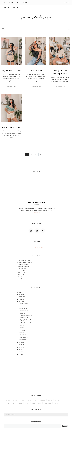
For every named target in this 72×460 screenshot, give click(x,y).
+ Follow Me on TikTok (23, 260)
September (23, 311)
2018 (20, 345)
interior (7, 403)
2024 (20, 292)
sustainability (47, 403)
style (42, 68)
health (50, 400)
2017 (20, 347)
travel (56, 403)
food (35, 400)
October (23, 308)
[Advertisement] (36, 372)
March (22, 335)
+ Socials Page (21, 277)
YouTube (8, 400)
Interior (6, 7)
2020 (20, 301)
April (21, 332)
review (14, 68)
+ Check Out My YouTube (24, 262)
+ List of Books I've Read (24, 279)
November (23, 306)
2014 (20, 354)
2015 (20, 352)
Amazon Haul (35, 70)
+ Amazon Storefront (23, 266)
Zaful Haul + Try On (11, 127)
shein (33, 403)
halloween (42, 400)
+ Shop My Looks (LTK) (23, 264)
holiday (57, 400)
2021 (20, 299)
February (23, 337)
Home (3, 2)
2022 (20, 297)
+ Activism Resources (23, 275)
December (23, 303)
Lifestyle (15, 7)
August (22, 313)
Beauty (25, 2)
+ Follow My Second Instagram (26, 273)
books (29, 400)
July (21, 325)
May (21, 330)
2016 (20, 349)
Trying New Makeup (11, 70)
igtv (63, 400)
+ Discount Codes (22, 269)
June (21, 327)
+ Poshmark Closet (22, 271)
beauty (9, 68)
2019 (20, 342)
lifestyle (36, 68)
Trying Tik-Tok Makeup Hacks (60, 72)
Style (18, 2)
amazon (15, 400)
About (11, 2)
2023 (20, 294)
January (22, 339)
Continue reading (11, 86)
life (13, 403)
